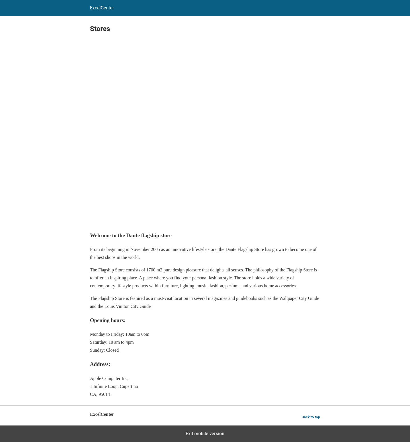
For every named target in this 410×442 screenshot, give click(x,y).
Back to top (311, 417)
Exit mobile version (205, 433)
